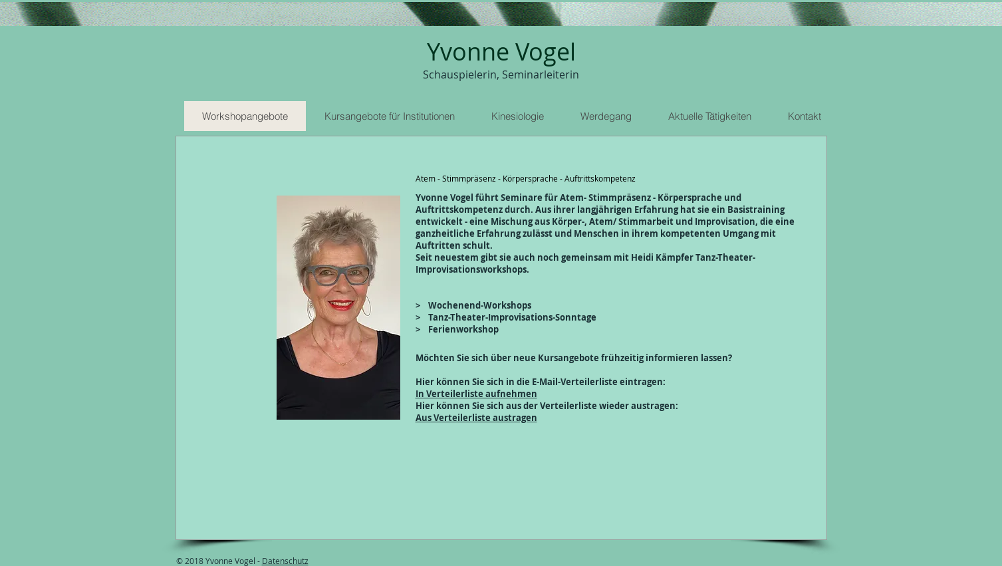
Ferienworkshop (462, 329)
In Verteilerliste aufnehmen (476, 394)
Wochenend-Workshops (479, 305)
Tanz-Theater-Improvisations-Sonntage (510, 317)
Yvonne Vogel (501, 51)
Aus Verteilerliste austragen (476, 418)
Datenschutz (285, 560)
